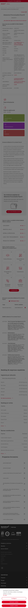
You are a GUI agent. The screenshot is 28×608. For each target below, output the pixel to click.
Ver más (5, 595)
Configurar (14, 598)
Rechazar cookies (14, 602)
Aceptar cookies (14, 605)
